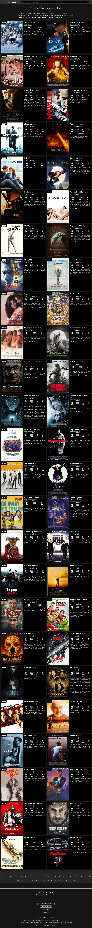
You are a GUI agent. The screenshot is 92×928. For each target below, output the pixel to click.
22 (81, 876)
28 (29, 880)
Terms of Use (46, 912)
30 (36, 880)
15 (55, 876)
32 (44, 880)
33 (48, 880)
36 (59, 880)
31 (40, 880)
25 (18, 880)
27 (25, 880)
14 (51, 876)
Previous (42, 873)
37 (63, 880)
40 (74, 880)
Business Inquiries (46, 909)
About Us (46, 901)
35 (55, 880)
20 (74, 876)
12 (44, 876)
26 (21, 880)
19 (70, 876)
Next (50, 873)
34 (51, 880)
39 (70, 880)
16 (59, 876)
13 (48, 876)
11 (40, 876)
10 (36, 876)
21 (78, 876)
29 (33, 880)
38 (66, 880)
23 (85, 876)
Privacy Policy (46, 915)
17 (63, 876)
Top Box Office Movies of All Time (46, 903)
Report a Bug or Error (46, 906)
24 (89, 876)
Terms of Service (61, 920)
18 (66, 876)
